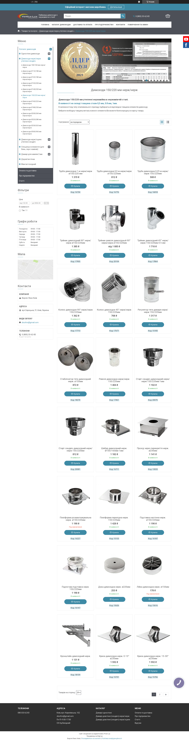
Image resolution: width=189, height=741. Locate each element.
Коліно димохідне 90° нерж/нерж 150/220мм (75, 311)
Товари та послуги (29, 31)
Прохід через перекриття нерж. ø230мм (153, 449)
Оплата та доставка (27, 171)
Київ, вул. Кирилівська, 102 (68, 713)
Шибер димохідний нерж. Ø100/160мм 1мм (114, 449)
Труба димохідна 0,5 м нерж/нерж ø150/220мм (114, 172)
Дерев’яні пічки (28, 159)
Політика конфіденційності (112, 738)
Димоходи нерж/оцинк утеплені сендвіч (31, 140)
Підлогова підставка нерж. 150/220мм (75, 588)
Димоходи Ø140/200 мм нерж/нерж (32, 90)
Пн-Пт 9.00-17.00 (64, 720)
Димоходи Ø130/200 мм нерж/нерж (32, 84)
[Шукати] (123, 16)
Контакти (120, 25)
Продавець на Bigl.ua (95, 736)
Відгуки (138, 723)
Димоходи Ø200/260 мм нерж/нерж (32, 114)
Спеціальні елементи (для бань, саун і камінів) (32, 148)
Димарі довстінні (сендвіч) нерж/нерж (112, 716)
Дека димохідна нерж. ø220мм (114, 587)
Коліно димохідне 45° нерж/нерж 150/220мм (114, 311)
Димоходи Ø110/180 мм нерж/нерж (32, 72)
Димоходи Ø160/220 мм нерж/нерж (32, 102)
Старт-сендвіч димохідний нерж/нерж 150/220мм (75, 449)
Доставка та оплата (82, 25)
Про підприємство (104, 25)
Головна (45, 25)
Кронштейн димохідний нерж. (75, 656)
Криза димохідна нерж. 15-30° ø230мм (153, 657)
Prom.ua (107, 734)
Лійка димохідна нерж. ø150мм (153, 587)
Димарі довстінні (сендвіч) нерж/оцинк (113, 720)
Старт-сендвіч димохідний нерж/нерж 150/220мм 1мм (153, 380)
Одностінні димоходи (30, 54)
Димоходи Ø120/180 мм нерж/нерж (32, 78)
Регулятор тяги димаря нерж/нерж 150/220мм (153, 311)
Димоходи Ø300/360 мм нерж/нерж (32, 133)
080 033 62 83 (23, 713)
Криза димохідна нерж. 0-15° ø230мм (114, 657)
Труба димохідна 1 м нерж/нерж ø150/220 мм (75, 172)
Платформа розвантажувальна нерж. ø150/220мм (75, 518)
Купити (77, 186)
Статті (21, 181)
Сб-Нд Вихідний (63, 723)
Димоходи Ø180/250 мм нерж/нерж (32, 108)
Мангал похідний (28, 164)
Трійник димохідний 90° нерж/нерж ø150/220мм (75, 241)
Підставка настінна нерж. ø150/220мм (153, 518)
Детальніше (116, 7)
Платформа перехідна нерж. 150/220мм (114, 518)
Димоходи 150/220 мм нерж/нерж (34, 96)
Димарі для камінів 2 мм (31, 154)
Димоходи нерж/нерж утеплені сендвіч (56, 31)
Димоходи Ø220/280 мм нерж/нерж (32, 120)
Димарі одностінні (104, 713)
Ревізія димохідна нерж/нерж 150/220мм (114, 380)
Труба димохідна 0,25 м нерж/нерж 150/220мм (152, 172)
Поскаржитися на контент (91, 738)
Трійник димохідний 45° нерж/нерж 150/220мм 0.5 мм (152, 241)
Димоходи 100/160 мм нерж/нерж (34, 66)
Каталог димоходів (61, 25)
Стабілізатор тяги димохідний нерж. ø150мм (75, 380)
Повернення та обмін (138, 25)
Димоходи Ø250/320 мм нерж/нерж (32, 126)
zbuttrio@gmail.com (30, 322)
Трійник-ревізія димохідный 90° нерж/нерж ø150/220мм (114, 241)
